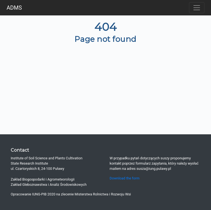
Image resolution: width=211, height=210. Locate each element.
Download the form (125, 178)
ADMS (14, 7)
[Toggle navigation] (196, 7)
